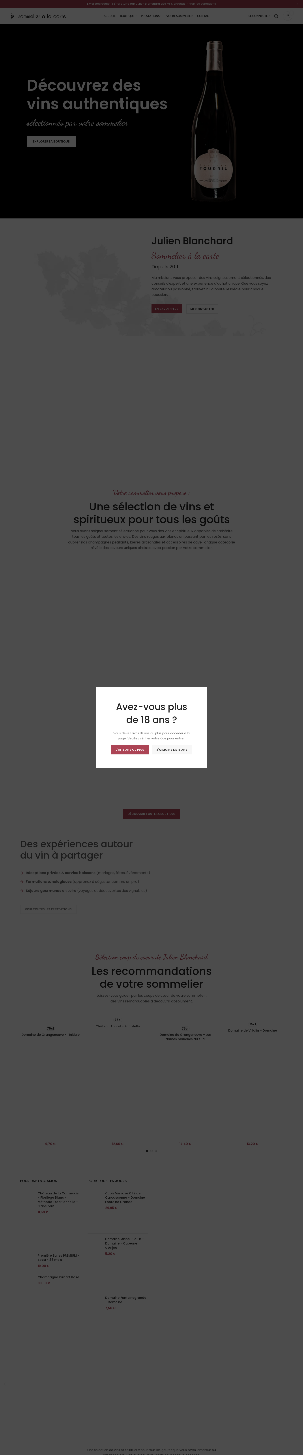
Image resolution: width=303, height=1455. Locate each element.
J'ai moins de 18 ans (171, 750)
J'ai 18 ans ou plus (130, 750)
